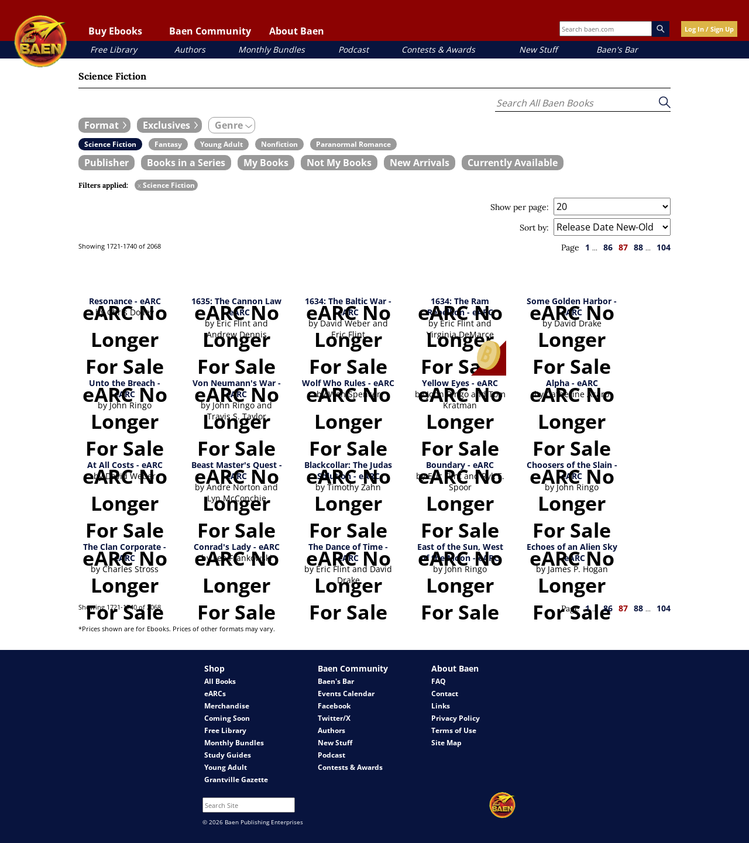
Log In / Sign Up (709, 29)
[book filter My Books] (266, 162)
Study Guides (227, 755)
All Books (220, 681)
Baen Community (210, 31)
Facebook (334, 706)
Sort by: (534, 227)
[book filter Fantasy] (168, 144)
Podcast (353, 49)
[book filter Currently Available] (513, 162)
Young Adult (225, 767)
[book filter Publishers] (106, 162)
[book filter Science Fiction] (110, 144)
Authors (189, 49)
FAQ (438, 681)
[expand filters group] (104, 125)
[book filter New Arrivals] (419, 162)
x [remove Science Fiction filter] (139, 185)
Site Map (446, 743)
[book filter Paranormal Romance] (353, 144)
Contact (444, 694)
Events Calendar (346, 694)
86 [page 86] (608, 247)
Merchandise (226, 706)
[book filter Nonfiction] (279, 144)
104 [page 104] (664, 247)
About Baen (296, 31)
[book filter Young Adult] (221, 144)
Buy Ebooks (115, 31)
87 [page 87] (623, 247)
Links (440, 706)
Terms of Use (453, 730)
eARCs (215, 694)
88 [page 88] (638, 247)
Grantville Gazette (236, 779)
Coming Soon (227, 718)
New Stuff (538, 49)
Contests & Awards (438, 49)
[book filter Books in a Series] (186, 162)
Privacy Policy (455, 718)
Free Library (113, 49)
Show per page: (519, 207)
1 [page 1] (587, 247)
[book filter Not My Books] (339, 162)
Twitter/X (334, 718)
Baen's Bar (617, 49)
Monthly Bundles (271, 49)
